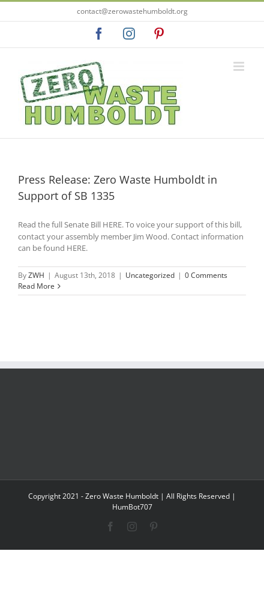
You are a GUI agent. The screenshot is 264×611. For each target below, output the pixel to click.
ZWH (36, 275)
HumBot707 (132, 507)
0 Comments (206, 275)
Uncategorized (150, 275)
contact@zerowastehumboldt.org (132, 11)
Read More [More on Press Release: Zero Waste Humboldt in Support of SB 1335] (36, 286)
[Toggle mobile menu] (239, 66)
